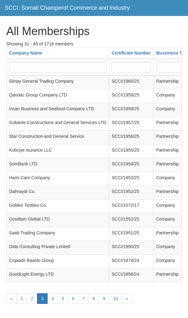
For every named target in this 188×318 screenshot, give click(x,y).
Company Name (25, 52)
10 (115, 298)
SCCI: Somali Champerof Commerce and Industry (67, 8)
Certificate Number (131, 52)
